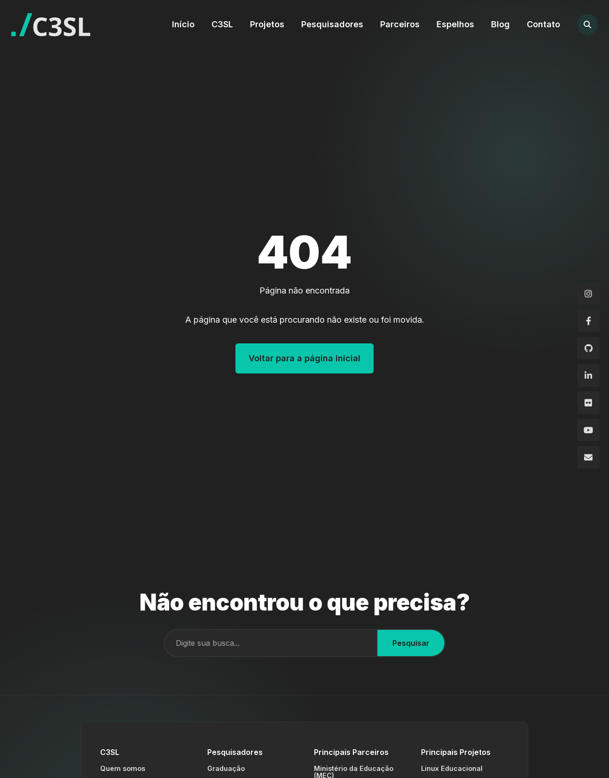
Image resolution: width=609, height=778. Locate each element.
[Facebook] (588, 321)
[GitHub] (588, 348)
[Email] (588, 457)
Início (183, 24)
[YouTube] (588, 430)
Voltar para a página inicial (304, 358)
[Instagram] (588, 293)
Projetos (267, 24)
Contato (543, 24)
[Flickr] (588, 402)
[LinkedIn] (588, 375)
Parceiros (400, 24)
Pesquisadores (332, 24)
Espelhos (455, 24)
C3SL (222, 24)
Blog (500, 24)
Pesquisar (410, 643)
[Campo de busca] (270, 643)
